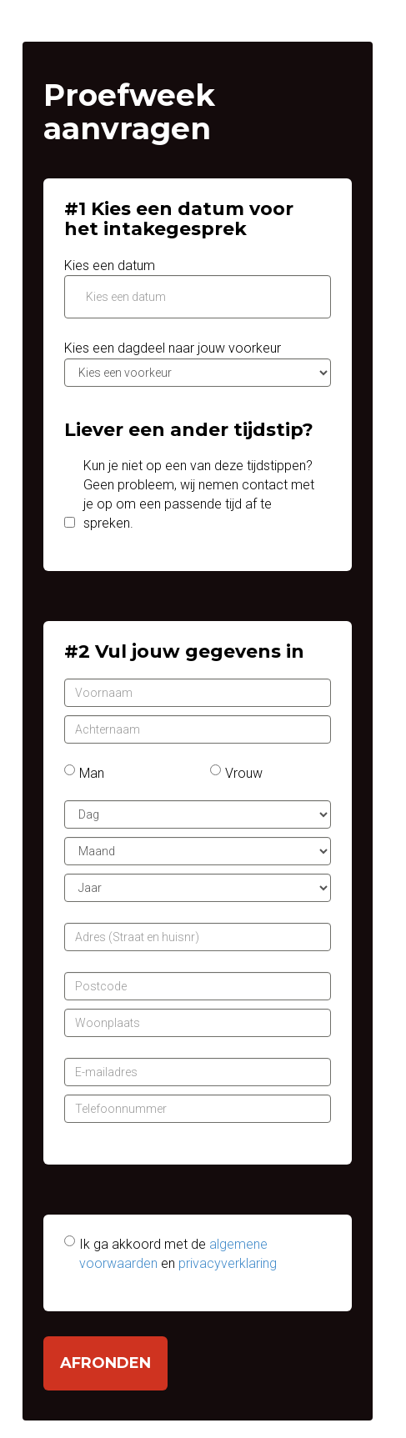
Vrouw (244, 773)
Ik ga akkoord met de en (178, 1253)
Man (91, 773)
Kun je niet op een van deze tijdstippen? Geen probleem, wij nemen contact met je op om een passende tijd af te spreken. (198, 494)
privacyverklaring (227, 1263)
